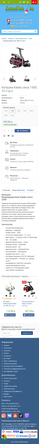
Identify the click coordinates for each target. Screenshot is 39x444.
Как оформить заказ (10, 371)
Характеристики (18, 190)
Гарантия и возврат (9, 363)
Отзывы (30, 190)
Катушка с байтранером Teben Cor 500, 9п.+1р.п (10, 304)
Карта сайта (7, 396)
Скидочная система (9, 386)
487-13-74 (21, 23)
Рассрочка (6, 356)
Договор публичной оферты (12, 366)
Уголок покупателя (9, 378)
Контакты (6, 350)
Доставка (6, 358)
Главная (4, 38)
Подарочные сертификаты (12, 391)
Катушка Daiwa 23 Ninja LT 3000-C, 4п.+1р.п (28, 304)
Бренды (5, 394)
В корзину (22, 131)
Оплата (5, 353)
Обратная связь (8, 389)
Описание (6, 190)
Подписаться (27, 333)
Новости (6, 381)
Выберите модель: (9, 107)
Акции (5, 383)
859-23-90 (21, 20)
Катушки (11, 38)
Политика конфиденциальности (14, 369)
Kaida (30, 38)
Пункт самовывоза (9, 361)
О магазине (7, 348)
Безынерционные (21, 38)
